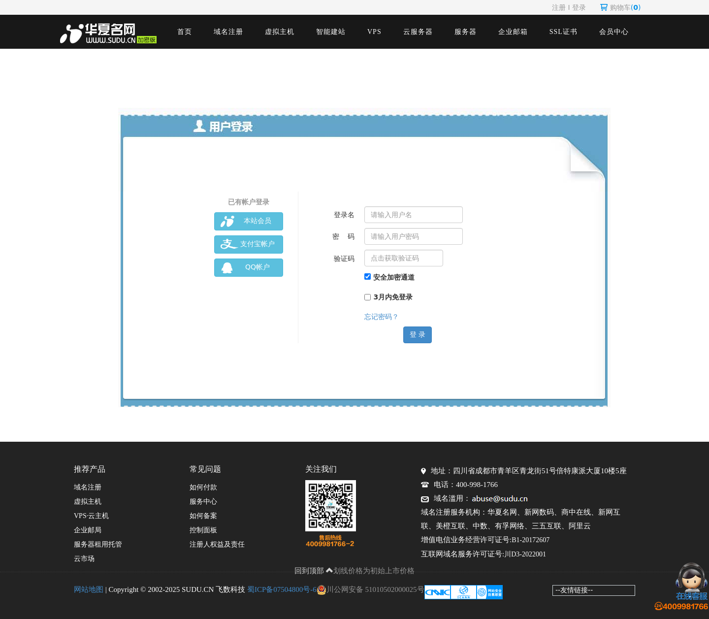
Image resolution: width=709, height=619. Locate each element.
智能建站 (331, 31)
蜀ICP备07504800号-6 (282, 589)
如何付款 (203, 487)
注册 (559, 7)
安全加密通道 (389, 277)
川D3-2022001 (525, 554)
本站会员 (246, 221)
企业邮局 (87, 530)
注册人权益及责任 (217, 544)
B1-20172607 (530, 540)
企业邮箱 (513, 31)
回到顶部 (314, 570)
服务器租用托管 (98, 544)
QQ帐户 (245, 267)
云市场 (84, 558)
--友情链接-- (574, 590)
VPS (374, 31)
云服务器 (418, 31)
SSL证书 (563, 31)
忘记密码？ (381, 317)
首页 (184, 31)
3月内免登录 (388, 297)
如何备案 (203, 516)
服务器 (465, 31)
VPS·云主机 (91, 516)
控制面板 (203, 530)
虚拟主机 (279, 31)
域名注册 (228, 31)
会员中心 (614, 31)
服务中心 (203, 501)
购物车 (620, 7)
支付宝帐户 (248, 244)
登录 (579, 7)
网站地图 (88, 589)
